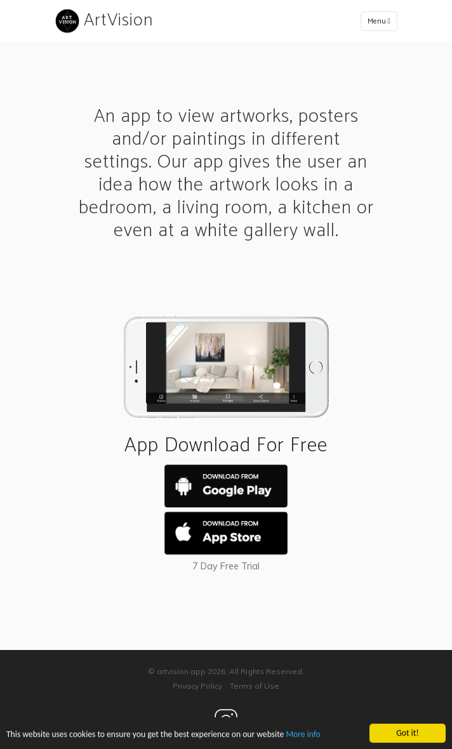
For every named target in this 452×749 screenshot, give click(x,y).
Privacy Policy (197, 686)
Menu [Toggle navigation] (379, 21)
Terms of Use (254, 686)
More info (303, 734)
